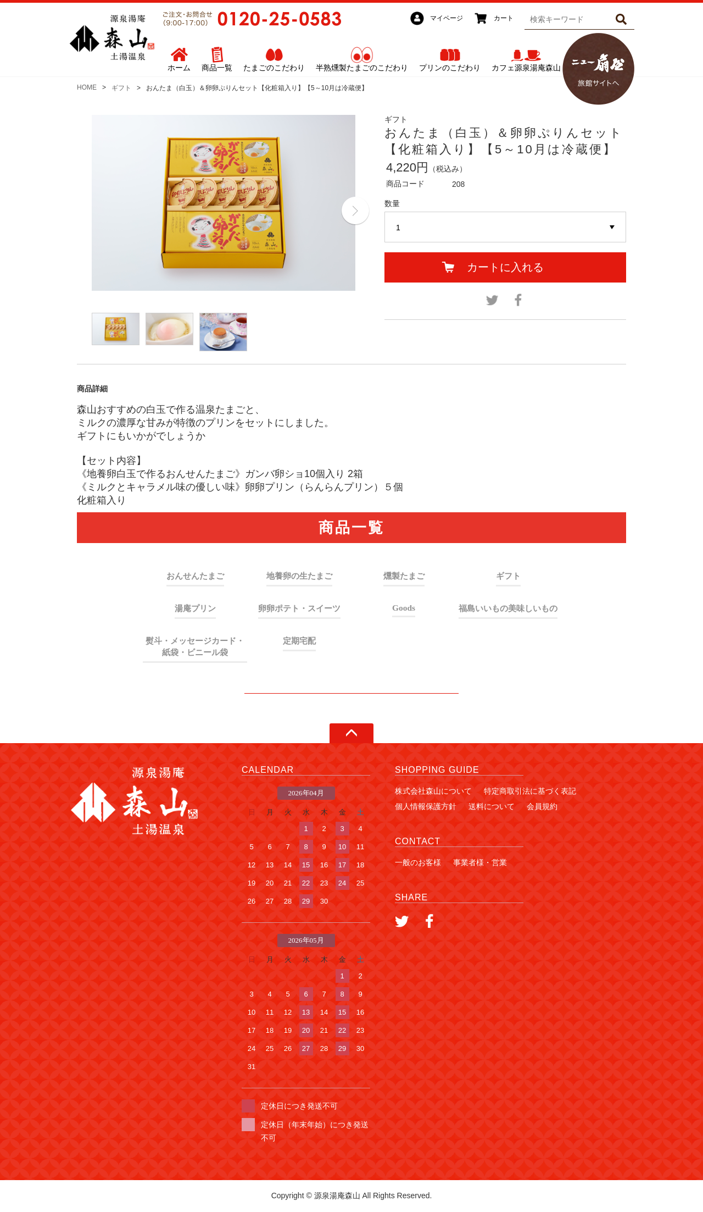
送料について (491, 806)
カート (504, 18)
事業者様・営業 (480, 862)
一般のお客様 (418, 862)
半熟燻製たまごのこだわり (362, 67)
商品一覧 (217, 67)
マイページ (446, 18)
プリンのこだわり (450, 67)
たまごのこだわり (274, 67)
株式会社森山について (433, 791)
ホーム (179, 67)
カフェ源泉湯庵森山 (526, 67)
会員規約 (542, 806)
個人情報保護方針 (425, 806)
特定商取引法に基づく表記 (530, 791)
